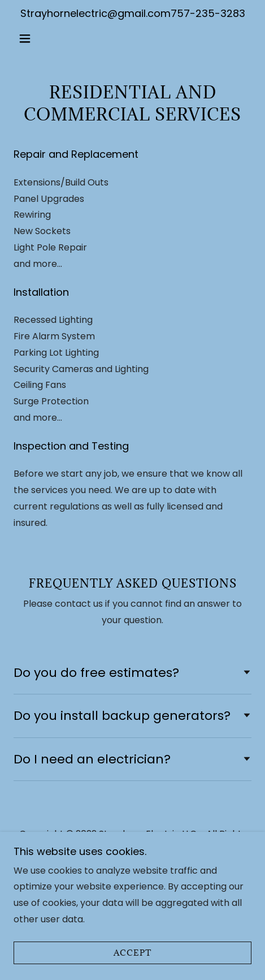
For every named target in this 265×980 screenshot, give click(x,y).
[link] (132, 38)
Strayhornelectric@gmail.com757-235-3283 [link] (132, 13)
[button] (31, 38)
